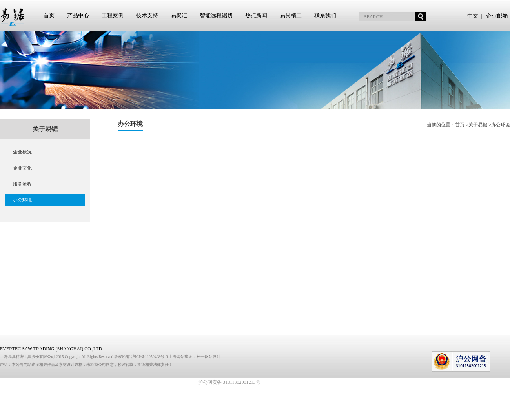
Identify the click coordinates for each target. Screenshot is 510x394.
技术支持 (147, 15)
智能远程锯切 (216, 15)
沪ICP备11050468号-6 (150, 356)
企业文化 (22, 168)
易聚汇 (179, 15)
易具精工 (291, 15)
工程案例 (113, 15)
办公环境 (22, 200)
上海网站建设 (180, 356)
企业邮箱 (497, 16)
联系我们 (325, 15)
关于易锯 (477, 125)
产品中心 (78, 15)
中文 (472, 16)
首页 (49, 15)
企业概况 (22, 152)
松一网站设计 (208, 356)
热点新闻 (256, 15)
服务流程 (22, 184)
